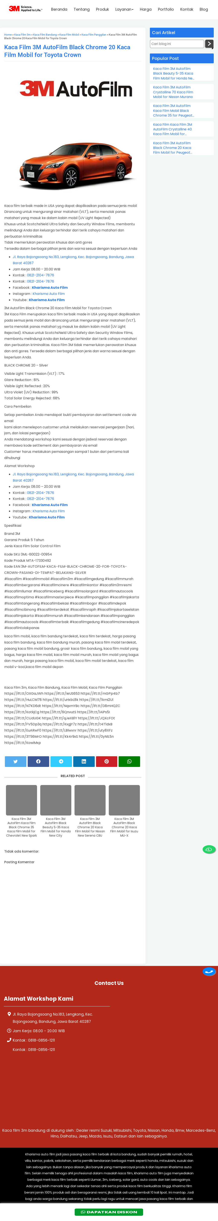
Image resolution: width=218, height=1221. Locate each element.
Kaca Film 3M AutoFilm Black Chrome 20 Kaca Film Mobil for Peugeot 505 (172, 148)
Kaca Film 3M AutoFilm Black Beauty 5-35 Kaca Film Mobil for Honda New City (56, 827)
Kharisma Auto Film (49, 293)
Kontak (186, 10)
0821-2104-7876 (40, 275)
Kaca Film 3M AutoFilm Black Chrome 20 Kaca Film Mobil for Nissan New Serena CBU (90, 827)
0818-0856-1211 (41, 1040)
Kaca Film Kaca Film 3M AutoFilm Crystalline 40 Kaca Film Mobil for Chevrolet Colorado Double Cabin (172, 129)
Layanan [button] (124, 10)
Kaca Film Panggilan (94, 34)
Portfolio (166, 10)
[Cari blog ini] (177, 44)
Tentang (82, 10)
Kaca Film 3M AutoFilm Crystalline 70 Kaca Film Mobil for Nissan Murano (173, 92)
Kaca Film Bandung (45, 34)
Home (8, 34)
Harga (146, 10)
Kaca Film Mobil (69, 34)
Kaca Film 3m (22, 34)
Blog (204, 10)
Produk (102, 10)
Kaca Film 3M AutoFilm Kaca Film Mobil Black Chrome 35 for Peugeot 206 (172, 111)
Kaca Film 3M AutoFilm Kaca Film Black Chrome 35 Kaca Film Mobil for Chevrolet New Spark (21, 827)
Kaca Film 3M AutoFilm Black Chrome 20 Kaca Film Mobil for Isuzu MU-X (124, 827)
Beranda (59, 10)
